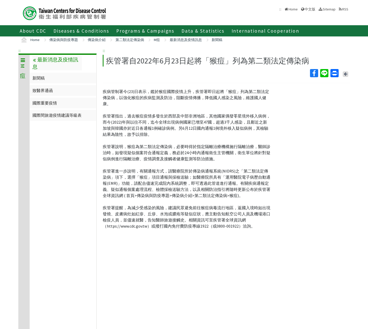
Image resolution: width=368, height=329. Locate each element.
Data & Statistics (202, 31)
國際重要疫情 (44, 103)
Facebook (313, 73)
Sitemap (329, 9)
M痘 (157, 39)
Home (293, 9)
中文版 (310, 9)
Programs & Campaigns (145, 31)
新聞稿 (217, 39)
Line (324, 73)
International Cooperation (265, 31)
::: (19, 50)
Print (334, 73)
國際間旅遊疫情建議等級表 (57, 115)
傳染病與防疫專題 (63, 39)
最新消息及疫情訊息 (186, 39)
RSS (345, 9)
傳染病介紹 (97, 39)
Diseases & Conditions (81, 31)
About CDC (33, 31)
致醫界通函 (42, 90)
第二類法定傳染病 (130, 39)
